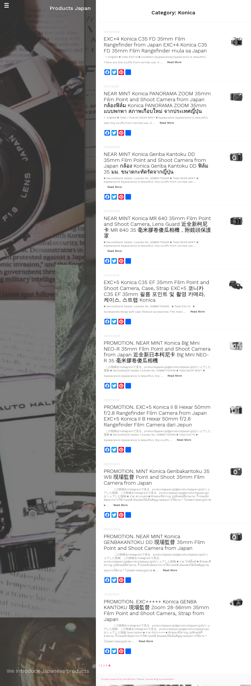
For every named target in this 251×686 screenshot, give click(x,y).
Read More (176, 61)
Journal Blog (152, 681)
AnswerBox (168, 681)
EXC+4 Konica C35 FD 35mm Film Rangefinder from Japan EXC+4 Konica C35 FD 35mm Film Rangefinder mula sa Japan (156, 44)
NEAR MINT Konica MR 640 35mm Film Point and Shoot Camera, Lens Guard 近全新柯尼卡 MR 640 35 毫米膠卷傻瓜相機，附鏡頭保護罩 (156, 231)
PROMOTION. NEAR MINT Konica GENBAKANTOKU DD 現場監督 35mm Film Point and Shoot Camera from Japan (155, 544)
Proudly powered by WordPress (118, 681)
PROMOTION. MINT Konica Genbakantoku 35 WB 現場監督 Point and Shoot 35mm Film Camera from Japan (154, 479)
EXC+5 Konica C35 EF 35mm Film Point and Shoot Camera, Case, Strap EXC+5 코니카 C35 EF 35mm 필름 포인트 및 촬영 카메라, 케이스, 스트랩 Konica (157, 295)
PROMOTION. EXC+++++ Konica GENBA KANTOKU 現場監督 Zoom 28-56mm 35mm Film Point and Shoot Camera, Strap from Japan (157, 612)
